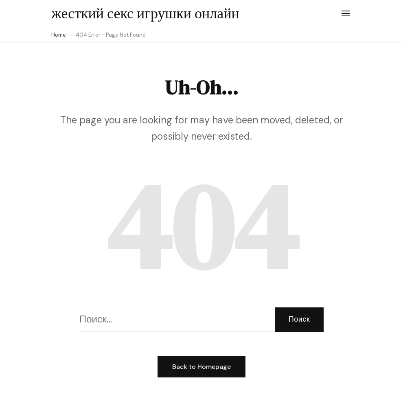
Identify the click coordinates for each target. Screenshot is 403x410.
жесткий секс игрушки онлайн (145, 13)
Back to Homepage (201, 366)
